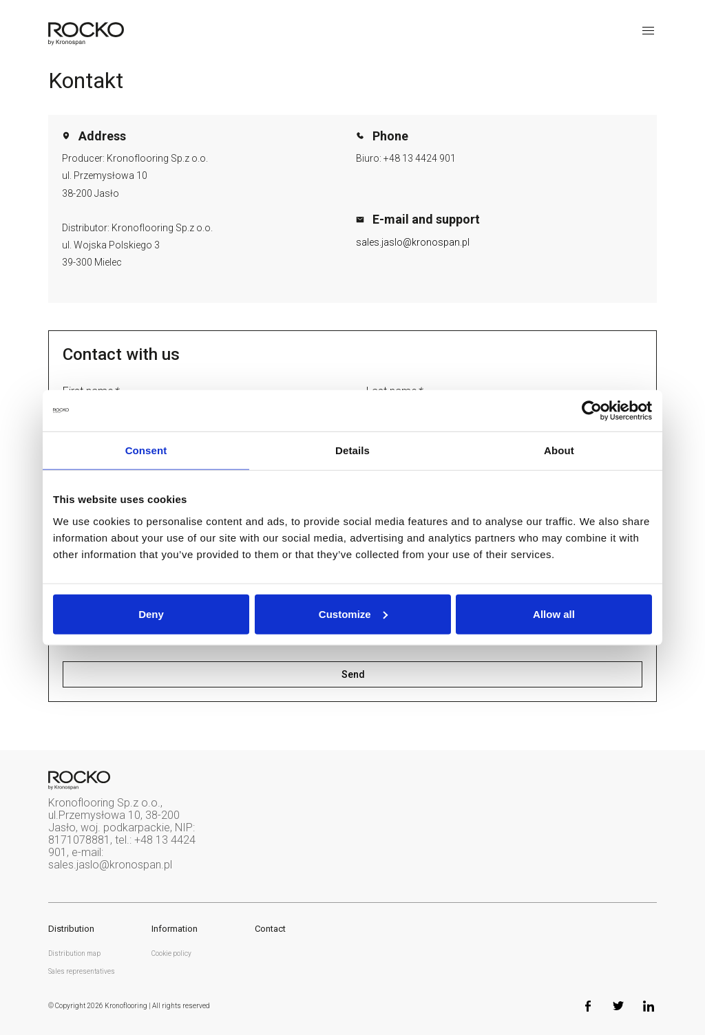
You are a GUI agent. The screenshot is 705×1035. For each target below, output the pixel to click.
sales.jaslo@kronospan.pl (413, 242)
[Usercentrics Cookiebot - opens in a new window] (592, 411)
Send (352, 674)
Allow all (554, 613)
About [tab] (559, 450)
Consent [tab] (146, 450)
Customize (353, 613)
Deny (151, 613)
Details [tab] (352, 450)
